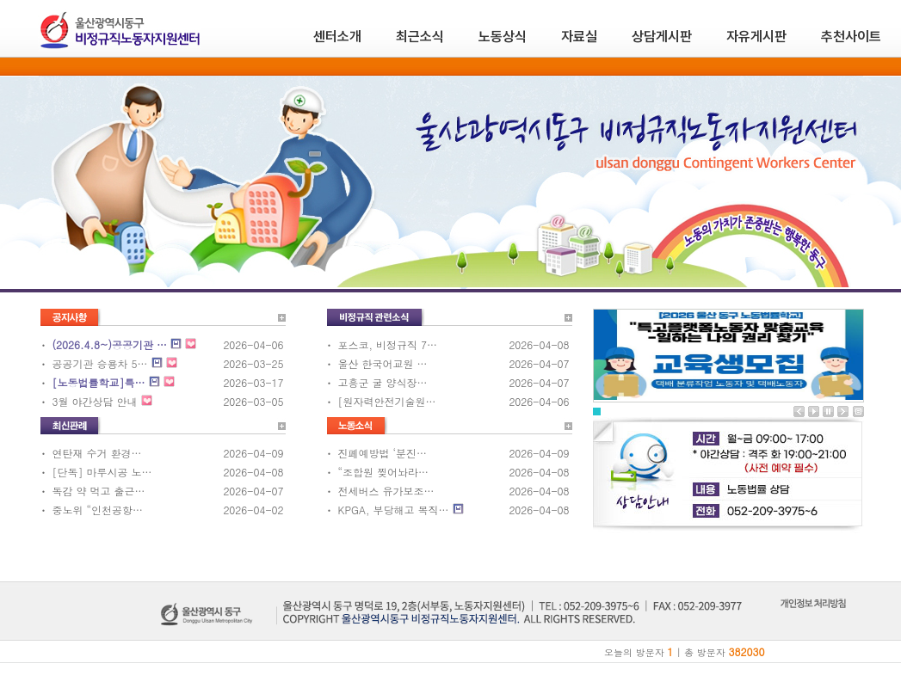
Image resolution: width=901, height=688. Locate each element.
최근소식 (420, 36)
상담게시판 (662, 36)
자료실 (579, 36)
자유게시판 (756, 36)
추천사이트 (851, 36)
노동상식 (502, 36)
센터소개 (337, 36)
